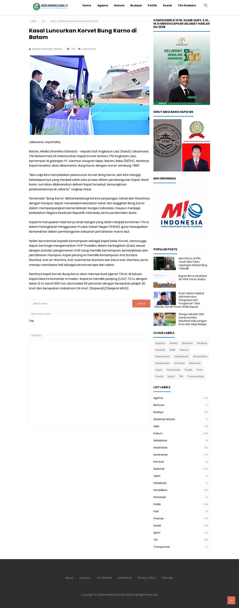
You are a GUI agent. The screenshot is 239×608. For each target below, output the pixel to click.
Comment (89, 49)
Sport (171, 376)
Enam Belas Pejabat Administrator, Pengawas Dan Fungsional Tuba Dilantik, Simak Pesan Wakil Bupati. (179, 300)
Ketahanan (162, 363)
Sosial (159, 376)
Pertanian (159, 497)
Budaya (202, 343)
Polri (200, 370)
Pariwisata (173, 370)
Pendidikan (160, 490)
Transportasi (195, 376)
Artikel (174, 343)
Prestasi (158, 518)
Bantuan (187, 343)
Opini (158, 370)
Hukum (184, 350)
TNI (73, 49)
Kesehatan (200, 356)
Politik (189, 370)
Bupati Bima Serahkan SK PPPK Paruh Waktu (193, 277)
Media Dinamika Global (119, 595)
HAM (172, 350)
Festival (160, 350)
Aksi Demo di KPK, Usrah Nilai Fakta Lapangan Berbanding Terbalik (193, 264)
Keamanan (162, 356)
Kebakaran (181, 356)
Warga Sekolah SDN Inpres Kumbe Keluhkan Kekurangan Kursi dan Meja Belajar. (193, 319)
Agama (160, 343)
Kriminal (179, 363)
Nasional (195, 363)
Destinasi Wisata (164, 419)
